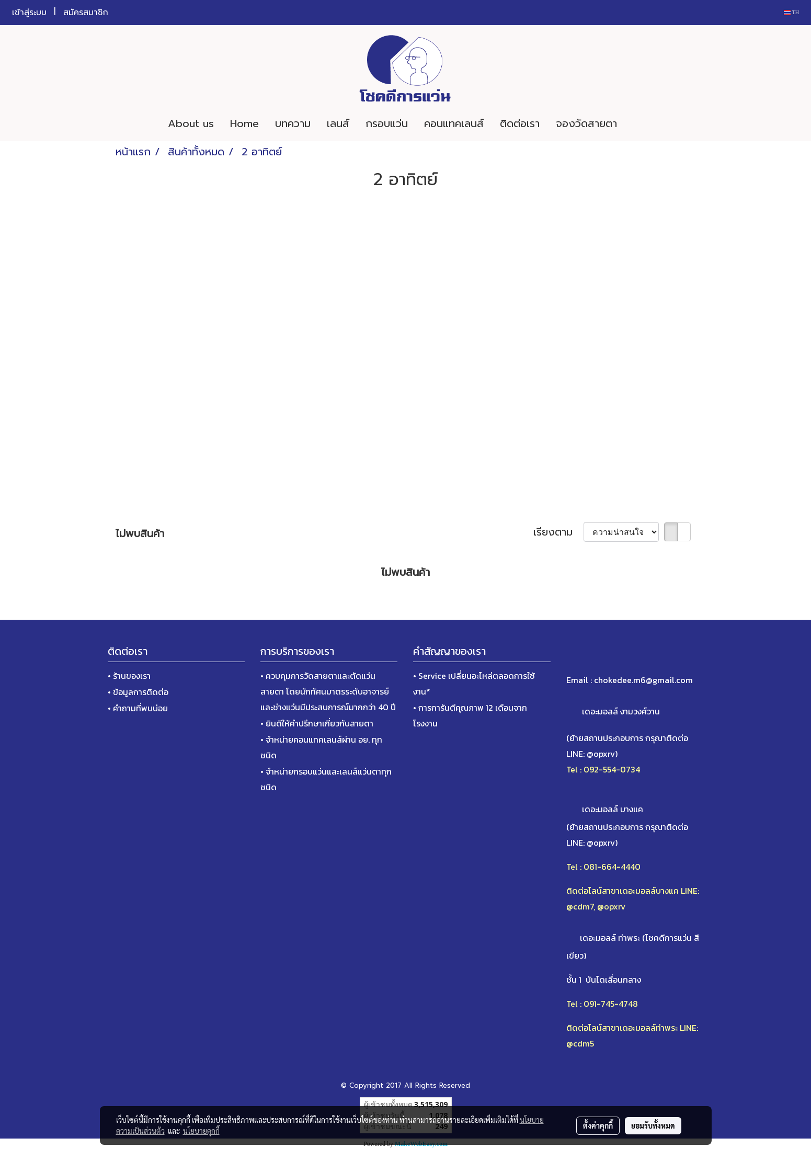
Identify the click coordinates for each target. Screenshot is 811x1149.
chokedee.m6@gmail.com (643, 680)
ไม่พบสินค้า (140, 533)
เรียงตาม (558, 532)
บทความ (293, 123)
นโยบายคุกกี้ (201, 1130)
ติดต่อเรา (520, 123)
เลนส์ (338, 123)
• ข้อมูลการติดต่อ (138, 692)
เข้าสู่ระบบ (29, 12)
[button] (640, 123)
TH (791, 12)
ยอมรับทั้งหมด (653, 1125)
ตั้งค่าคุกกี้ (598, 1125)
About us (191, 123)
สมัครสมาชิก (85, 12)
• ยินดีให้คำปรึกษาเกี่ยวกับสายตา (316, 723)
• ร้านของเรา (129, 675)
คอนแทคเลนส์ (454, 123)
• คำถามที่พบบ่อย (138, 708)
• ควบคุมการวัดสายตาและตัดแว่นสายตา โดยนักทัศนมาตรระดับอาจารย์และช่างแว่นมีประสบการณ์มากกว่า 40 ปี (328, 691)
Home (244, 123)
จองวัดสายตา (586, 123)
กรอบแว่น (386, 123)
